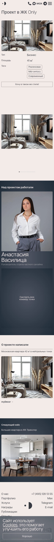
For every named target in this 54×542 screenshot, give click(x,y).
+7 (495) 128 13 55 (42, 494)
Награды (6, 507)
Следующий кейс (10, 425)
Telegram (47, 503)
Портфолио (8, 498)
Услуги (5, 503)
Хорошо (27, 536)
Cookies (10, 525)
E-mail (49, 507)
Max (50, 498)
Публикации (9, 512)
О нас (4, 494)
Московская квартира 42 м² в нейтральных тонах (26, 351)
